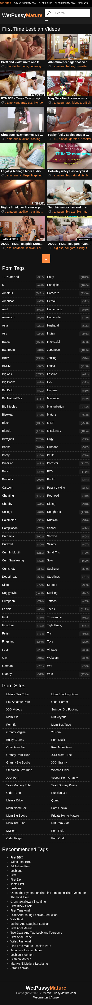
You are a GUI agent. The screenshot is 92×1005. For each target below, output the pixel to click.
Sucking (68, 593)
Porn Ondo (58, 838)
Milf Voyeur (58, 717)
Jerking (68, 358)
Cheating (23, 496)
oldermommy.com (65, 3)
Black (23, 423)
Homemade (68, 309)
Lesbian (68, 374)
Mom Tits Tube (16, 823)
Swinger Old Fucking (64, 709)
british (87, 102)
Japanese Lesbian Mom (26, 950)
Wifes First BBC (20, 862)
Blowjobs (23, 439)
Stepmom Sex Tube (19, 770)
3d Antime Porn (20, 866)
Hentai (68, 301)
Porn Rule (57, 830)
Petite (68, 455)
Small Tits (68, 552)
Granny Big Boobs (18, 762)
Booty (23, 455)
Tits (68, 633)
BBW (23, 358)
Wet (68, 666)
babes (70, 66)
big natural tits (75, 175)
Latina (68, 366)
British (23, 471)
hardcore (19, 248)
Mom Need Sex (16, 808)
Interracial (68, 342)
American (23, 301)
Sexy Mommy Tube (18, 785)
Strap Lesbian (19, 968)
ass (30, 102)
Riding (68, 504)
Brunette (23, 479)
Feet (23, 617)
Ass (23, 333)
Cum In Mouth (23, 552)
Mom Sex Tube (61, 724)
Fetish (23, 633)
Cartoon (23, 488)
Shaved (68, 536)
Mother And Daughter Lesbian (29, 923)
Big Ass (23, 374)
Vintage (68, 650)
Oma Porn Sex (16, 747)
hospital (86, 139)
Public (68, 479)
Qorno (55, 800)
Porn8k (11, 724)
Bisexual (23, 414)
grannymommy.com (25, 3)
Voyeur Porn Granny (64, 777)
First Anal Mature (21, 928)
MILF (68, 423)
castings (36, 139)
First (13, 875)
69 (55, 139)
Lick (68, 382)
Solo (68, 560)
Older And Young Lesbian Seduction (33, 915)
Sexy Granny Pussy (64, 785)
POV (68, 471)
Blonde (23, 431)
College (23, 512)
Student (68, 585)
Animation (23, 317)
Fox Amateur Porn (18, 702)
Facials (23, 609)
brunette (22, 66)
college (25, 175)
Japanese (68, 350)
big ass (70, 211)
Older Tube (13, 792)
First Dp (15, 879)
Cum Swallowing (23, 560)
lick (39, 248)
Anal (23, 309)
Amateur (23, 293)
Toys (68, 641)
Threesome (68, 617)
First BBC (16, 857)
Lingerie (68, 390)
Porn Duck (58, 739)
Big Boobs (23, 382)
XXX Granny (59, 762)
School (68, 528)
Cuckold (23, 544)
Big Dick (23, 390)
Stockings (68, 577)
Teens (68, 609)
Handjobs (68, 285)
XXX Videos (14, 709)
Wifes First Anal (20, 941)
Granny (23, 674)
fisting (81, 248)
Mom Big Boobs (16, 815)
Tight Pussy (68, 625)
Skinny (68, 544)
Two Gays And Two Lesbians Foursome (36, 932)
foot (88, 248)
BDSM (23, 366)
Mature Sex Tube (17, 694)
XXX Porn (12, 777)
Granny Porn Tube (18, 755)
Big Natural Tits (23, 398)
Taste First (17, 884)
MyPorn (11, 830)
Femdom (23, 625)
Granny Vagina (16, 732)
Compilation (23, 528)
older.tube (45, 3)
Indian (68, 333)
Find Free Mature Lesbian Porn (30, 946)
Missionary (68, 431)
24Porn (56, 732)
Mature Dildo (14, 800)
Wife (68, 674)
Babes (23, 342)
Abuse (55, 997)
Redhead (68, 496)
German (23, 666)
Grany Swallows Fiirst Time (28, 901)
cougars (70, 248)
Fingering (23, 641)
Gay (23, 658)
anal (23, 102)
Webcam (68, 658)
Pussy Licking (68, 488)
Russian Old (59, 792)
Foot (23, 650)
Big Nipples (23, 406)
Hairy (68, 277)
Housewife (68, 317)
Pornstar (68, 463)
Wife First (16, 919)
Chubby (23, 504)
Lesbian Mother (20, 959)
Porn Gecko (59, 808)
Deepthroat (23, 577)
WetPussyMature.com (61, 993)
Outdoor (68, 447)
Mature (68, 414)
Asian (23, 325)
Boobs (23, 447)
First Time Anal (20, 910)
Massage (68, 398)
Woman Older (60, 770)
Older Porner (59, 702)
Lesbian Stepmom (22, 954)
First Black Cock (21, 906)
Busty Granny (15, 739)
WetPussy (22, 15)
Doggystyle (23, 593)
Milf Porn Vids (60, 823)
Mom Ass (83, 3)
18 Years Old (23, 277)
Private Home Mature (65, 815)
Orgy (68, 439)
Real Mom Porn (61, 747)
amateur (59, 66)
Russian (68, 520)
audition (24, 139)
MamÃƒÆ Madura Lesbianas (29, 963)
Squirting (68, 569)
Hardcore (68, 293)
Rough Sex (68, 512)
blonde (11, 66)
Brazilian (23, 463)
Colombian (23, 520)
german (74, 139)
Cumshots (23, 569)
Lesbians (16, 870)
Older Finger (14, 838)
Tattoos (68, 601)
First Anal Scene (21, 937)
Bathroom (23, 350)
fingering (35, 66)
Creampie (23, 536)
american (13, 102)
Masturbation (68, 406)
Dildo (23, 585)
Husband (68, 325)
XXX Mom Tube (61, 755)
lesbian (30, 248)
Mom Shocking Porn (64, 694)
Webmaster (40, 997)
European (23, 601)
